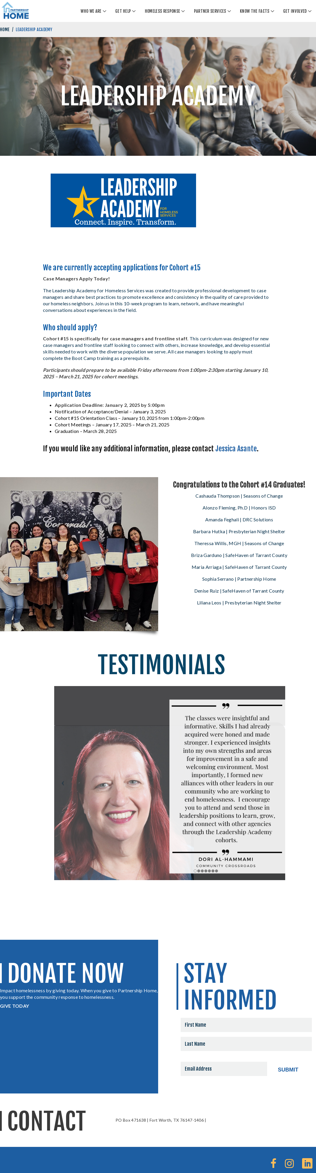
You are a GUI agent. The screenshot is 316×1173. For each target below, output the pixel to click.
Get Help (123, 11)
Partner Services (210, 11)
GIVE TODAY (14, 1006)
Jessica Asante (236, 448)
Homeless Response (162, 11)
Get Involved (295, 11)
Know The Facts (254, 11)
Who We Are (91, 11)
